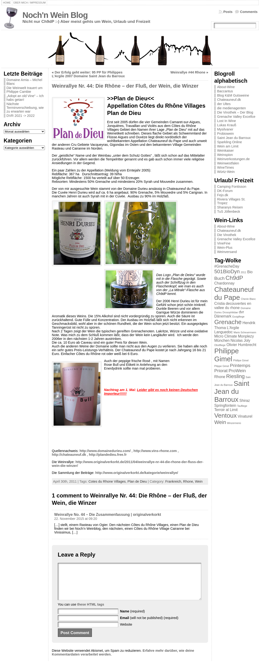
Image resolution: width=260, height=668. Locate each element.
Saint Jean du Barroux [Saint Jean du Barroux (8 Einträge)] (231, 391)
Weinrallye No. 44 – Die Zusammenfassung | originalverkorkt (107, 515)
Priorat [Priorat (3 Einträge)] (221, 370)
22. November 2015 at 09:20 (75, 519)
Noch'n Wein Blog (55, 15)
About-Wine (226, 87)
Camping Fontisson (231, 186)
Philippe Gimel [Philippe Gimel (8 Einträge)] (226, 355)
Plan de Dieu (137, 481)
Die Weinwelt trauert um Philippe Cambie (25, 90)
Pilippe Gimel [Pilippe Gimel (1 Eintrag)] (221, 366)
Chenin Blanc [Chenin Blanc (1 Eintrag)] (248, 298)
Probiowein (225, 133)
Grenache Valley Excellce (236, 116)
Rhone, (189, 481)
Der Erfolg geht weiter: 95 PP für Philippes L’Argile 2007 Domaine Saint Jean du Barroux (88, 74)
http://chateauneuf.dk (69, 454)
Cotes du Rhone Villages (107, 481)
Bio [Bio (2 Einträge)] (249, 272)
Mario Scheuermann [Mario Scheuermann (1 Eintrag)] (245, 332)
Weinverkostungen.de (233, 159)
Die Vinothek (226, 235)
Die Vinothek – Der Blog (235, 112)
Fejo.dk (222, 195)
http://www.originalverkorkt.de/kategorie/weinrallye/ (136, 473)
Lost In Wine (226, 121)
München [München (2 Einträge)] (221, 340)
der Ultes (224, 104)
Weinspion (225, 155)
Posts (227, 12)
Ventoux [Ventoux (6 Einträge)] (225, 415)
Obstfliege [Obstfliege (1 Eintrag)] (219, 345)
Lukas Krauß (226, 125)
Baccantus (225, 91)
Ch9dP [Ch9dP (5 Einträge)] (234, 278)
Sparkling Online (229, 142)
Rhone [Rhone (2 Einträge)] (219, 377)
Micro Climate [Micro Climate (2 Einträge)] (225, 336)
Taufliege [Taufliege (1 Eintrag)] (242, 405)
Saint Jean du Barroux (233, 138)
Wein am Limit (227, 146)
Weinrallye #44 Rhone (187, 72)
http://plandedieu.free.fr (108, 454)
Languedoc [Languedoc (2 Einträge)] (223, 332)
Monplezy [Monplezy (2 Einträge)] (246, 336)
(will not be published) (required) (149, 625)
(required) (132, 618)
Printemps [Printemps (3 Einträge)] (240, 365)
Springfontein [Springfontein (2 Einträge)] (225, 405)
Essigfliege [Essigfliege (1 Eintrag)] (238, 316)
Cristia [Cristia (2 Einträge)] (219, 303)
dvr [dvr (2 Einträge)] (241, 312)
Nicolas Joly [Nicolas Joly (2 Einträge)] (240, 340)
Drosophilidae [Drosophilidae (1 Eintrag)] (230, 312)
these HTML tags (90, 611)
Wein (199, 481)
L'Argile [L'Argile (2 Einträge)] (233, 328)
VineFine (223, 243)
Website (126, 631)
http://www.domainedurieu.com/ (105, 451)
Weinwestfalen (228, 163)
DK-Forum (224, 191)
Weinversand (227, 252)
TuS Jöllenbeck (228, 211)
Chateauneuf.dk (229, 100)
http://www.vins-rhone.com (155, 451)
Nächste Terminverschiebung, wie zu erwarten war (25, 107)
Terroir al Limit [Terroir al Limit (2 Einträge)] (225, 410)
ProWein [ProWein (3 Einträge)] (237, 370)
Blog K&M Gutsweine (233, 95)
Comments (248, 12)
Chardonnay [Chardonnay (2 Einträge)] (224, 283)
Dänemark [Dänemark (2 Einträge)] (222, 316)
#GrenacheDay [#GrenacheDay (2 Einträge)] (226, 266)
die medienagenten (231, 108)
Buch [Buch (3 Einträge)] (219, 278)
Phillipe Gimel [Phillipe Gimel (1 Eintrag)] (240, 360)
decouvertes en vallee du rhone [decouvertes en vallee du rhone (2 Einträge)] (232, 305)
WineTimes (225, 167)
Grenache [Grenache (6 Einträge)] (227, 322)
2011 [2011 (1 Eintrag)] (243, 272)
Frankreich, (174, 481)
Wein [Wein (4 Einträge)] (220, 422)
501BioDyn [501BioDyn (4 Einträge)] (227, 271)
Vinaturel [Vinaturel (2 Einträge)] (245, 416)
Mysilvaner (225, 129)
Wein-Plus (224, 247)
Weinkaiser (225, 150)
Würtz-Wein (226, 172)
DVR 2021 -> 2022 (21, 116)
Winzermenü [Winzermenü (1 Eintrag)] (234, 423)
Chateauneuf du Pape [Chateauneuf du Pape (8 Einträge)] (234, 293)
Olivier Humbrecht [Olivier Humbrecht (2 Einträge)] (241, 345)
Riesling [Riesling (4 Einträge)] (235, 376)
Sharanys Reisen (230, 207)
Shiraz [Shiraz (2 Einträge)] (244, 401)
